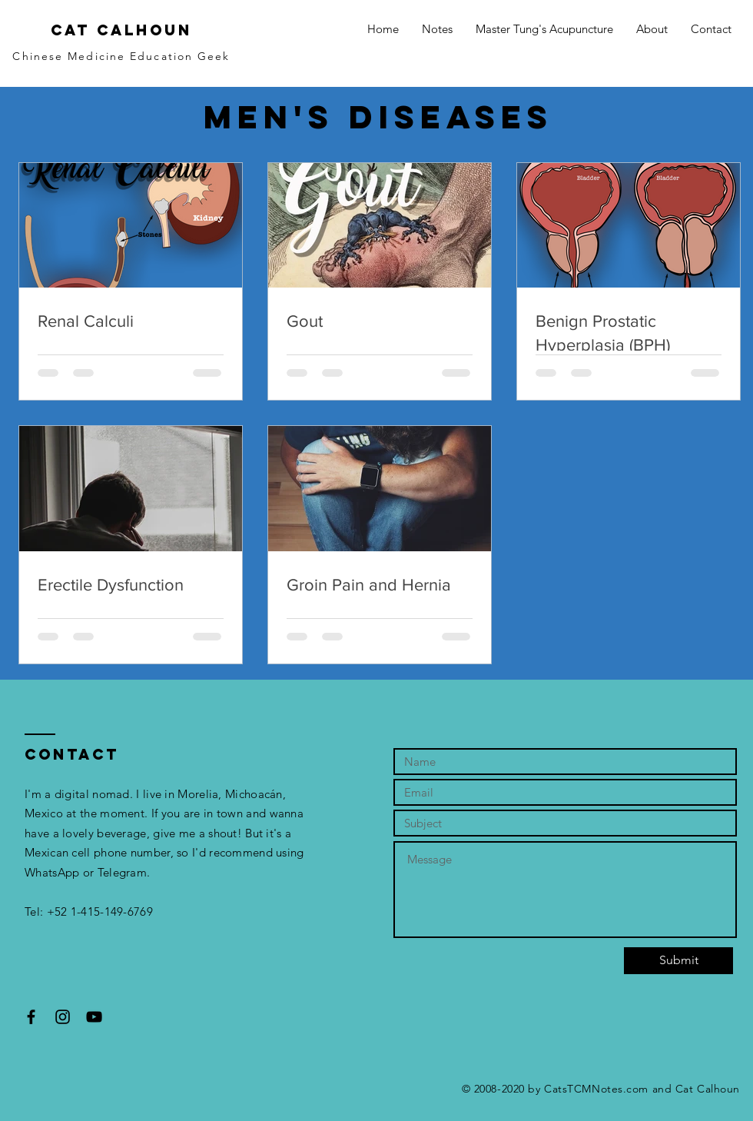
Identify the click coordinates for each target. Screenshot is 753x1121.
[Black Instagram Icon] (62, 1016)
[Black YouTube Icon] (94, 1016)
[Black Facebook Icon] (31, 1016)
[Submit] (678, 960)
